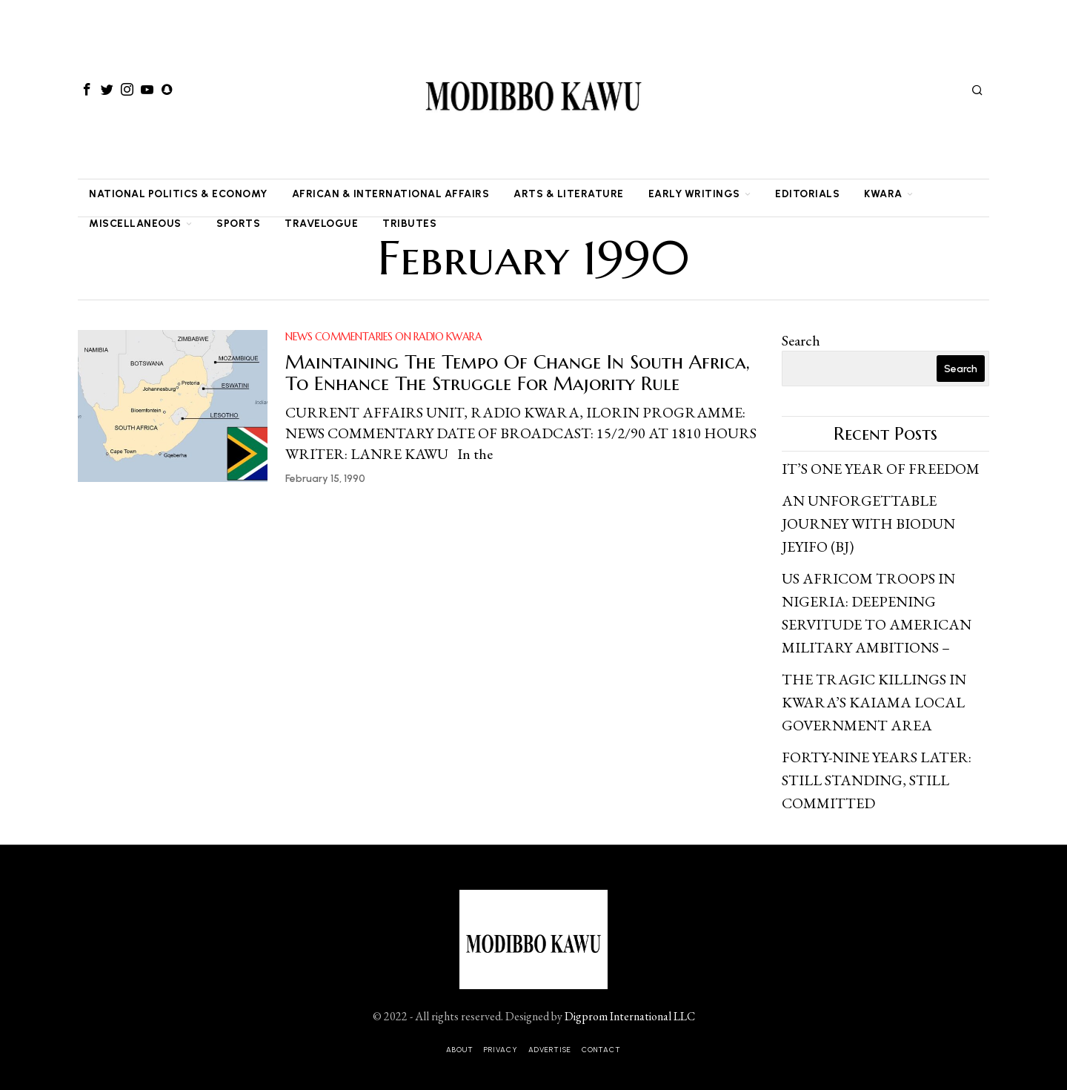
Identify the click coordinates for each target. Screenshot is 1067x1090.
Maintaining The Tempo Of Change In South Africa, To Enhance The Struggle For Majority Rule (517, 372)
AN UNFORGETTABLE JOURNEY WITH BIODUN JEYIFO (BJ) (868, 522)
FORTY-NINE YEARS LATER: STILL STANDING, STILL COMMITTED (876, 771)
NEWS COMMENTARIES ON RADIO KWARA (383, 336)
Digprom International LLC (630, 1006)
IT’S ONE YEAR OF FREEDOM (881, 468)
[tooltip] (87, 90)
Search (801, 340)
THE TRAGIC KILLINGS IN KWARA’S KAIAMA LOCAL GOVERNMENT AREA (874, 695)
